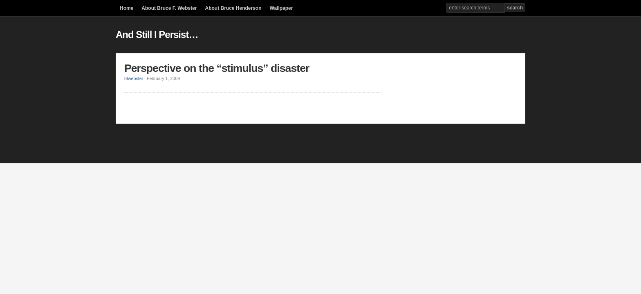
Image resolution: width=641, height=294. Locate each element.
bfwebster (133, 78)
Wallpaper (281, 8)
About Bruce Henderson (233, 8)
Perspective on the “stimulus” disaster (216, 68)
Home (126, 8)
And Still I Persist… (157, 34)
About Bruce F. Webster (169, 8)
